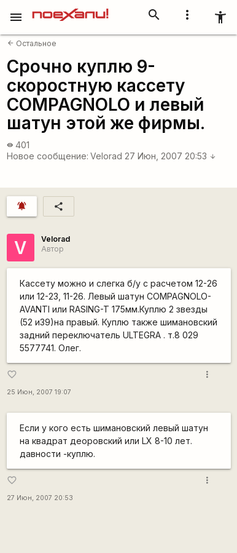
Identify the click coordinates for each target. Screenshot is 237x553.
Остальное (32, 43)
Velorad (106, 156)
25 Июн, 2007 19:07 (39, 392)
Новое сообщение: (47, 156)
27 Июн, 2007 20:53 (170, 156)
